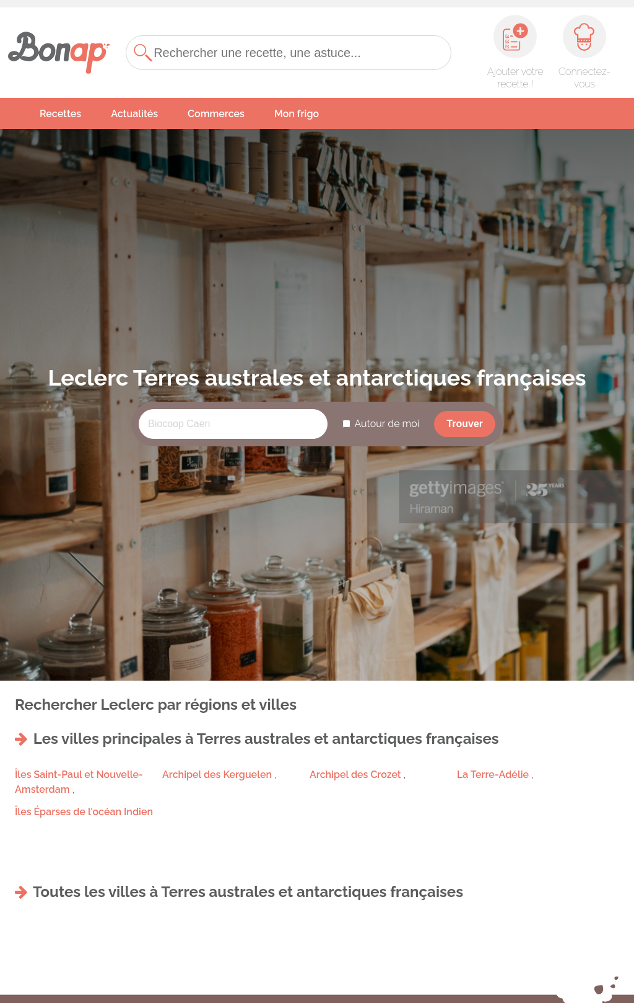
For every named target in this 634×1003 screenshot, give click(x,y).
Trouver (464, 423)
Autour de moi (386, 424)
